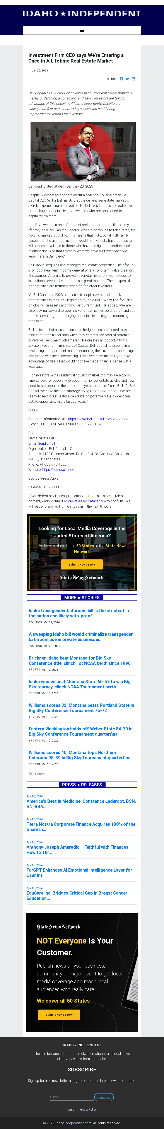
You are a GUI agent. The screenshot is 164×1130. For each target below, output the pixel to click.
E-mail (54, 1097)
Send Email (46, 443)
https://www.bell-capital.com (90, 419)
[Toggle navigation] (82, 30)
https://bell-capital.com (59, 469)
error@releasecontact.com (85, 501)
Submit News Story (82, 564)
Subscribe (104, 1098)
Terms (70, 1109)
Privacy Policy (88, 1109)
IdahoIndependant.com (73, 1123)
